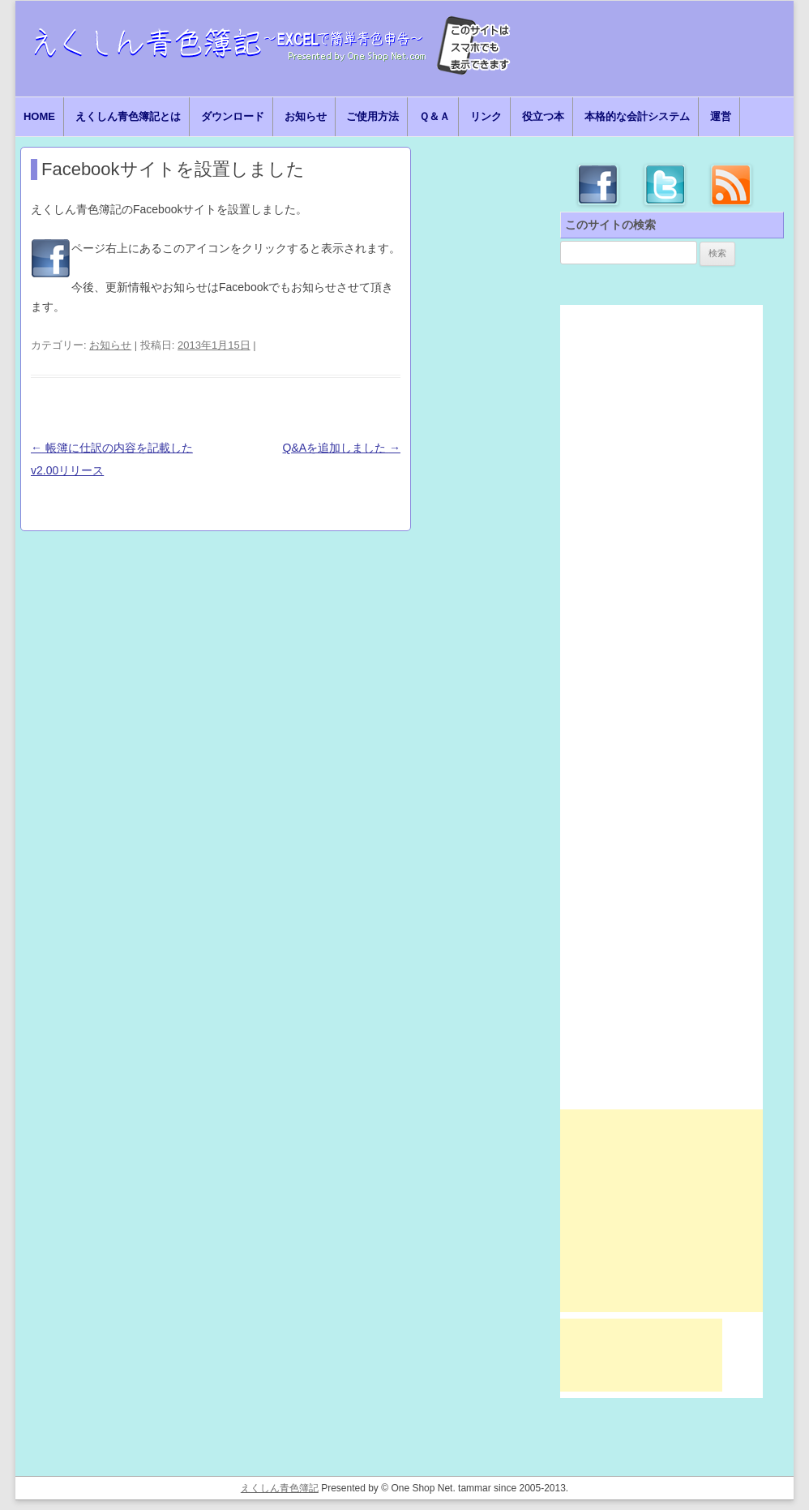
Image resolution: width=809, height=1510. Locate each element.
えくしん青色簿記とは (128, 116)
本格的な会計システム (637, 116)
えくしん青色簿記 (280, 1488)
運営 (720, 116)
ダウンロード (232, 116)
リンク (486, 116)
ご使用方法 (372, 116)
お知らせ (306, 116)
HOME (39, 116)
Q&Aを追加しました (341, 447)
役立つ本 (543, 116)
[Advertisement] (661, 1210)
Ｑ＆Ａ (434, 116)
